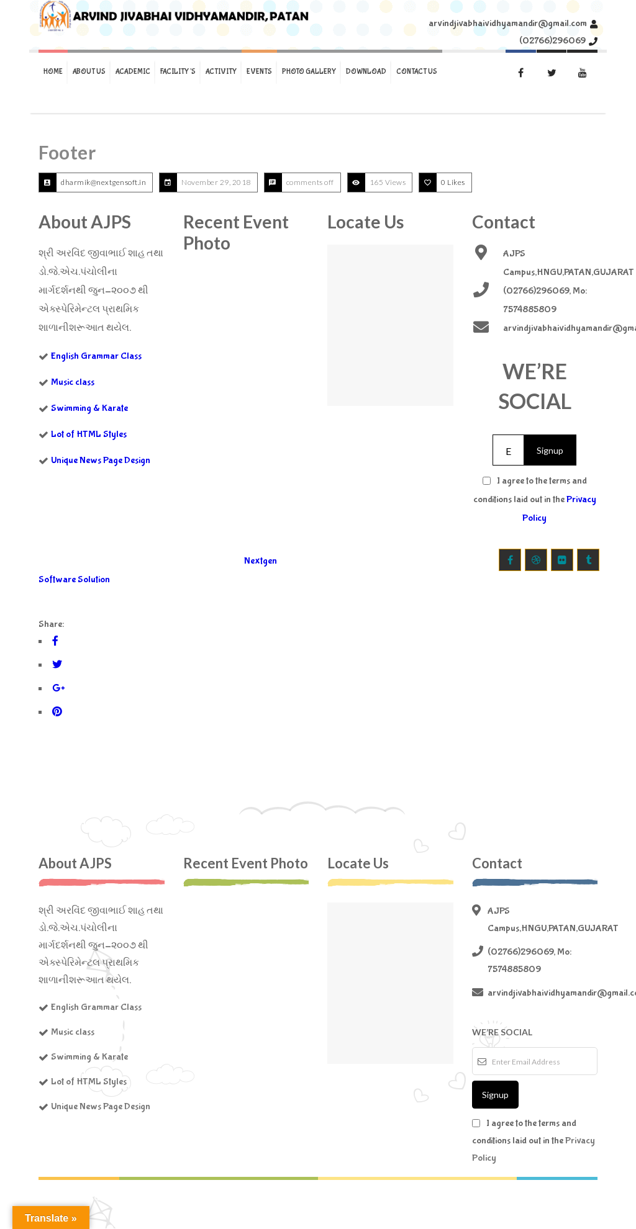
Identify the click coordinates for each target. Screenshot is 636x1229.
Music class (72, 382)
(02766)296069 (552, 41)
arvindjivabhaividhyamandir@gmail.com (508, 23)
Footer (67, 152)
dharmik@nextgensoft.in (103, 182)
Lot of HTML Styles (89, 434)
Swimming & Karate (89, 408)
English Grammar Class (96, 356)
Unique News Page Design (100, 460)
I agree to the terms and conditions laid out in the (534, 499)
